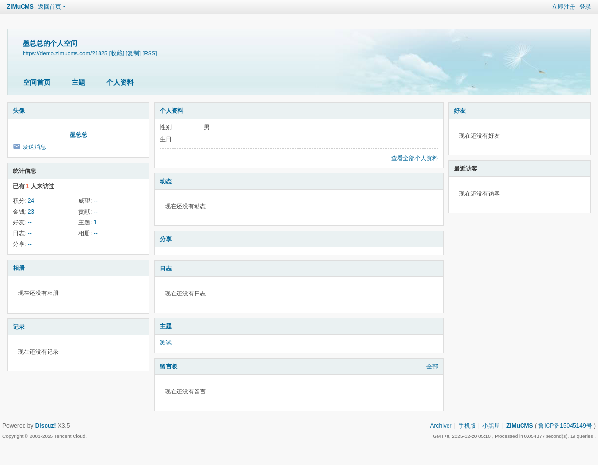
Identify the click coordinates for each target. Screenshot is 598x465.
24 (31, 200)
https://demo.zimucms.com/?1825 (65, 53)
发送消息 (34, 147)
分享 (166, 239)
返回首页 (49, 6)
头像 (19, 110)
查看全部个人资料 (414, 158)
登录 (585, 6)
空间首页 (36, 82)
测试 (166, 342)
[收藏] (116, 53)
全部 (432, 366)
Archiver (441, 425)
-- (96, 200)
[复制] (133, 53)
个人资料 (120, 82)
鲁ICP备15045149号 (565, 425)
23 (31, 211)
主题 (78, 82)
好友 (460, 110)
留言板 (168, 366)
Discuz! (45, 425)
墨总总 (78, 134)
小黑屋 (491, 425)
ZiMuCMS (20, 6)
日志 (166, 268)
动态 (166, 181)
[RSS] (149, 53)
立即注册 (563, 6)
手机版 (467, 425)
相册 (19, 268)
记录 (19, 326)
